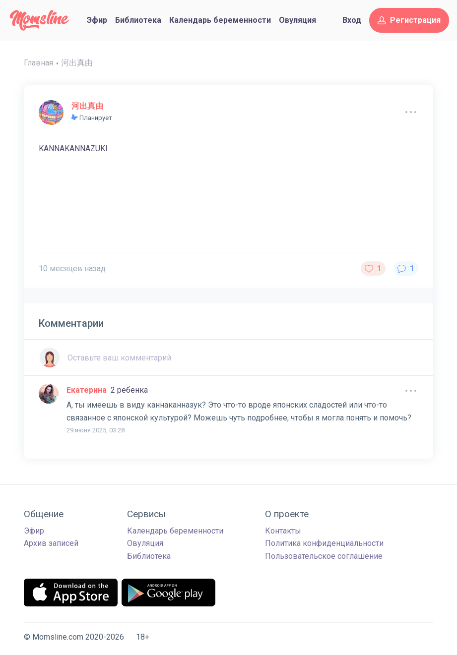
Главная (38, 62)
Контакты (283, 531)
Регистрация (409, 20)
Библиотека (138, 20)
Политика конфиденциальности (324, 543)
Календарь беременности (220, 20)
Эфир (97, 20)
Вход (351, 20)
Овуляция (297, 20)
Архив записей (51, 543)
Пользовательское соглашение (324, 556)
